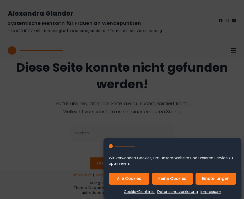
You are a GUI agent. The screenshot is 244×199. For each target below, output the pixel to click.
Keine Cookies (172, 180)
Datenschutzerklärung (177, 193)
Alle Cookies (129, 180)
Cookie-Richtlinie (139, 193)
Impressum (210, 193)
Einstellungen (216, 180)
